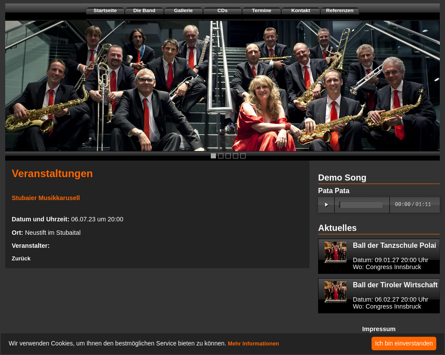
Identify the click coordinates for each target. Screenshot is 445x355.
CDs (222, 10)
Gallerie (183, 10)
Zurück (21, 258)
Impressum (379, 328)
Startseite (104, 10)
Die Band (144, 10)
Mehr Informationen (253, 344)
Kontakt (300, 10)
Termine (262, 10)
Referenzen (339, 10)
